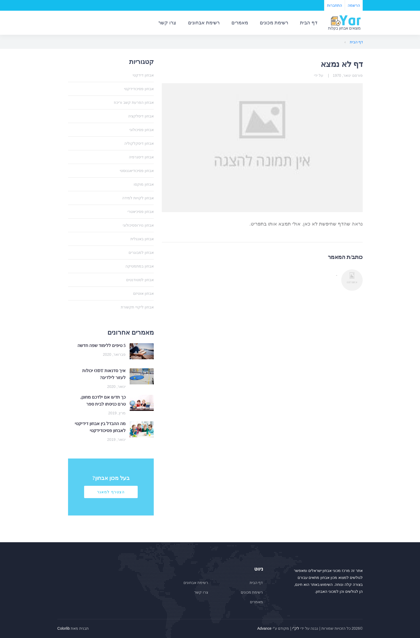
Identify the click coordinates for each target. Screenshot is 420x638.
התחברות (334, 5)
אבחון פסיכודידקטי (139, 89)
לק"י (295, 628)
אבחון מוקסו (144, 184)
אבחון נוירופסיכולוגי (138, 225)
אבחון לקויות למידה (138, 198)
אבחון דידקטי (143, 75)
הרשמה (354, 5)
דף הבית (308, 22)
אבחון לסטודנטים (140, 280)
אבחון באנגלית (142, 239)
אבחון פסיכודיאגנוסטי (137, 171)
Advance (264, 628)
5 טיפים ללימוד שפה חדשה (101, 345)
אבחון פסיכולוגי (141, 130)
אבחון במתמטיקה (139, 266)
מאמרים (239, 22)
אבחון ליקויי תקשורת (137, 307)
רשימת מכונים (274, 22)
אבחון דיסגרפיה (141, 157)
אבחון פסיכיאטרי (141, 211)
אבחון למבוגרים (141, 252)
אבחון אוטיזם (143, 293)
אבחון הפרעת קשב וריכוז (134, 102)
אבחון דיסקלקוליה (139, 143)
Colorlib (63, 628)
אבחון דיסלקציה (141, 116)
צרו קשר (167, 22)
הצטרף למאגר (111, 492)
